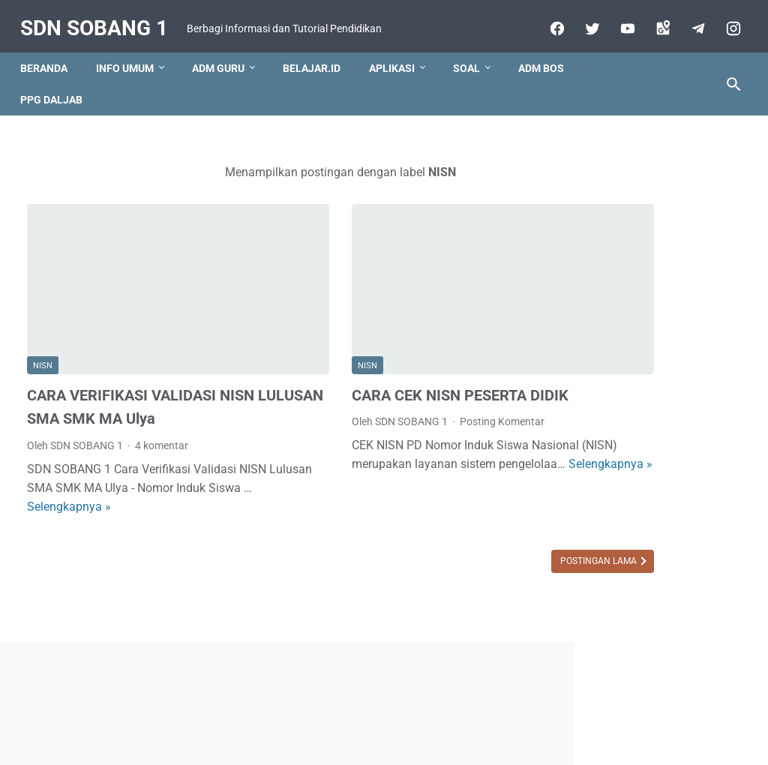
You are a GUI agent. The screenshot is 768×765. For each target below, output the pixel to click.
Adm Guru (225, 71)
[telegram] (690, 27)
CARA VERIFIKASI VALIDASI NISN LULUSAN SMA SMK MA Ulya (128, 385)
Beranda (50, 71)
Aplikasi (399, 71)
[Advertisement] (649, 397)
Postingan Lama (449, 552)
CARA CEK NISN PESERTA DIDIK (384, 362)
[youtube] (619, 27)
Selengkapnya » (148, 497)
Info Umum (131, 71)
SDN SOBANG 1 (101, 15)
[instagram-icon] (725, 27)
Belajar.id (318, 71)
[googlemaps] (654, 27)
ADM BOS (548, 71)
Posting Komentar (427, 389)
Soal (473, 71)
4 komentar (161, 436)
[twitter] (584, 27)
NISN (42, 333)
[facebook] (548, 27)
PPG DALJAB (58, 103)
